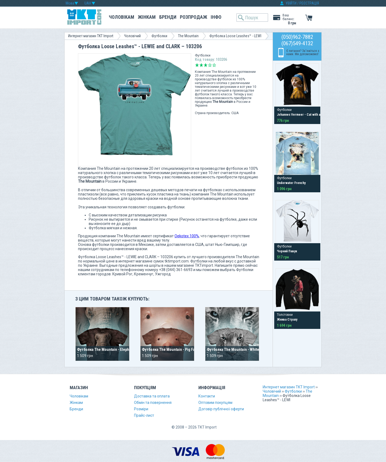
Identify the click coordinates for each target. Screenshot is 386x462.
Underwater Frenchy (291, 183)
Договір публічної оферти (221, 409)
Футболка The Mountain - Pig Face (170, 349)
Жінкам (147, 17)
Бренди (167, 17)
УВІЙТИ (290, 3)
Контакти (206, 396)
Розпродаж (193, 17)
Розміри (141, 409)
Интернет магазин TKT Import (90, 36)
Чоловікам (121, 17)
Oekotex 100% (187, 236)
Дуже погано (197, 65)
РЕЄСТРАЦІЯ (309, 3)
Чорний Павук (287, 251)
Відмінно (214, 65)
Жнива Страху (287, 319)
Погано (201, 65)
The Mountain (188, 36)
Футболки (159, 36)
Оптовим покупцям (215, 402)
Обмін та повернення (153, 402)
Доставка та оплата (152, 396)
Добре (210, 65)
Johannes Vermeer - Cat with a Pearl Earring (308, 115)
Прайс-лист (144, 415)
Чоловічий (132, 36)
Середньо (205, 65)
